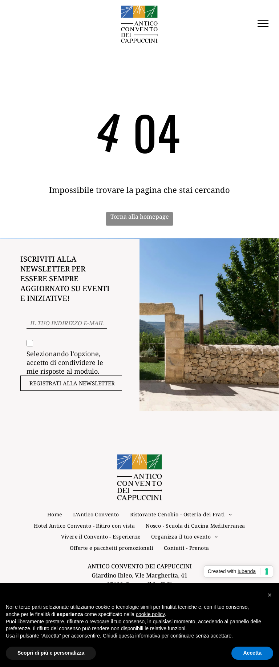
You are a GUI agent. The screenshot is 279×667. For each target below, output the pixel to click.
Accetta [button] (252, 653)
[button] (269, 595)
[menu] (263, 23)
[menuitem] (55, 514)
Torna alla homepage (139, 217)
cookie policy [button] (150, 614)
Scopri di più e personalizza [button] (50, 653)
